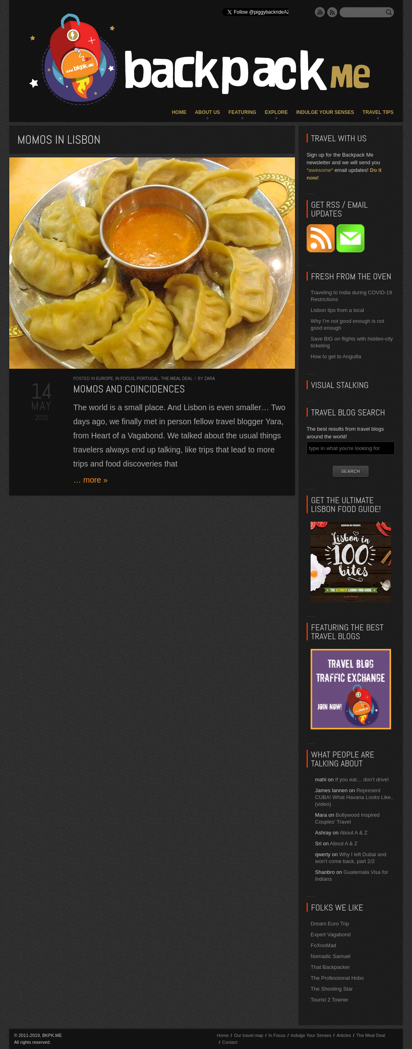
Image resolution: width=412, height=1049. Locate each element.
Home (179, 112)
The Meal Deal (176, 378)
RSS (332, 12)
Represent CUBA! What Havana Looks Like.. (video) (354, 797)
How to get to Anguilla (336, 356)
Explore (276, 112)
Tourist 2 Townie (329, 1000)
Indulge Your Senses (325, 112)
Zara (209, 378)
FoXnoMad (323, 945)
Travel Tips (378, 112)
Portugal (148, 378)
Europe (104, 378)
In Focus (124, 378)
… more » (90, 479)
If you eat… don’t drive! (362, 779)
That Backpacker (330, 967)
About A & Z (353, 833)
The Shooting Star (332, 989)
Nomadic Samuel (330, 956)
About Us (207, 112)
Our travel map (248, 1035)
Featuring (242, 112)
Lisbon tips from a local (337, 310)
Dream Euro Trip (330, 924)
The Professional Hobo (337, 978)
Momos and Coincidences (129, 389)
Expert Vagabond (331, 934)
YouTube (320, 12)
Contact (229, 1042)
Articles (343, 1035)
